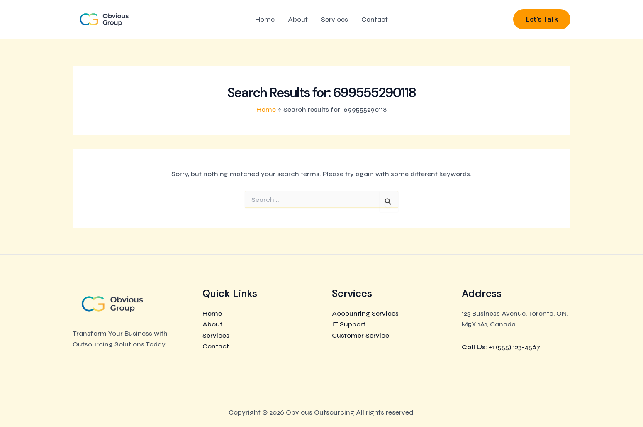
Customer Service (360, 335)
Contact (374, 19)
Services (334, 19)
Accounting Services (365, 313)
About (298, 19)
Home (265, 19)
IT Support (348, 324)
